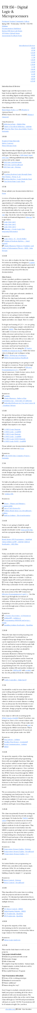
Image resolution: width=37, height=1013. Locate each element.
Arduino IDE (9, 494)
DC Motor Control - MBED (13, 909)
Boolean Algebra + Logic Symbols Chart (18, 179)
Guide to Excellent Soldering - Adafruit (18, 126)
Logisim (32, 262)
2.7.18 (33, 57)
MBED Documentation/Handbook (16, 358)
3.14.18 (33, 69)
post (29, 725)
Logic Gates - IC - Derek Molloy (15, 239)
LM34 (4, 821)
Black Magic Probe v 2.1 (10, 110)
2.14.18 (33, 60)
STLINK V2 (25, 110)
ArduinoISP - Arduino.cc (12, 618)
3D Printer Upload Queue (11, 33)
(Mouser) (30, 115)
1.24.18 (33, 53)
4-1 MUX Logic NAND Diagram (14, 439)
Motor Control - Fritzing (12, 880)
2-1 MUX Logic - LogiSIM (12, 432)
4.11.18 (33, 76)
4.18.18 (33, 79)
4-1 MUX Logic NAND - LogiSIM (14, 441)
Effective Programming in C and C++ (15, 594)
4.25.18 (32, 81)
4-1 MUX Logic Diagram (12, 434)
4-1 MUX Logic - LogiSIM (12, 436)
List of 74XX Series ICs (12, 508)
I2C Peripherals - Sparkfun (13, 914)
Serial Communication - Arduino (15, 744)
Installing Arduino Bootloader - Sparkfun (18, 625)
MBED (11, 329)
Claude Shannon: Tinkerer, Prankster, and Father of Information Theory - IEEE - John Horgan (18, 248)
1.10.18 (33, 48)
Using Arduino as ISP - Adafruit (13, 542)
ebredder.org (10, 1009)
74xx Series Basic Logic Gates (14, 181)
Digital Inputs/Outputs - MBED (15, 911)
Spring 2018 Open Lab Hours (12, 31)
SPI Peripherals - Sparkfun (13, 916)
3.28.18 (32, 72)
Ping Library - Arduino (12, 740)
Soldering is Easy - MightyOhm (14, 124)
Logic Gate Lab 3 (10, 227)
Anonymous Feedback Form (12, 36)
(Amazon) (5, 117)
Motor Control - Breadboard (14, 883)
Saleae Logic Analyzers (12, 940)
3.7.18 (33, 67)
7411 (3, 215)
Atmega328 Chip (27, 530)
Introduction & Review (27, 45)
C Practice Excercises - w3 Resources (17, 616)
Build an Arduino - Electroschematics (17, 515)
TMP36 (25, 818)
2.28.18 (33, 64)
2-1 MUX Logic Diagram (12, 429)
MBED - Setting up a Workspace (15, 355)
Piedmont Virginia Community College (15, 21)
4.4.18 (33, 74)
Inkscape (29, 217)
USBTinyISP (17, 670)
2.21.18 (33, 62)
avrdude (28, 670)
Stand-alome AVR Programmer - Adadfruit (17, 539)
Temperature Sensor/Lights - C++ (16, 854)
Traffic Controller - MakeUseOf (15, 680)
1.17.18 (33, 50)
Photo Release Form (9, 146)
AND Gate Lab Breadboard (13, 165)
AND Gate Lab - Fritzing (12, 167)
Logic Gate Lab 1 (10, 222)
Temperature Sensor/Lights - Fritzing (17, 849)
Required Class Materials (10, 141)
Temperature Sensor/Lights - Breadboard (19, 851)
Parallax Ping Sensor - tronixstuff (16, 742)
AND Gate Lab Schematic (13, 162)
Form (4, 193)
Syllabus (5, 26)
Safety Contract (7, 143)
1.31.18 (33, 55)
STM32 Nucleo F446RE (10, 718)
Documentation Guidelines (11, 28)
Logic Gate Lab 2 (10, 224)
